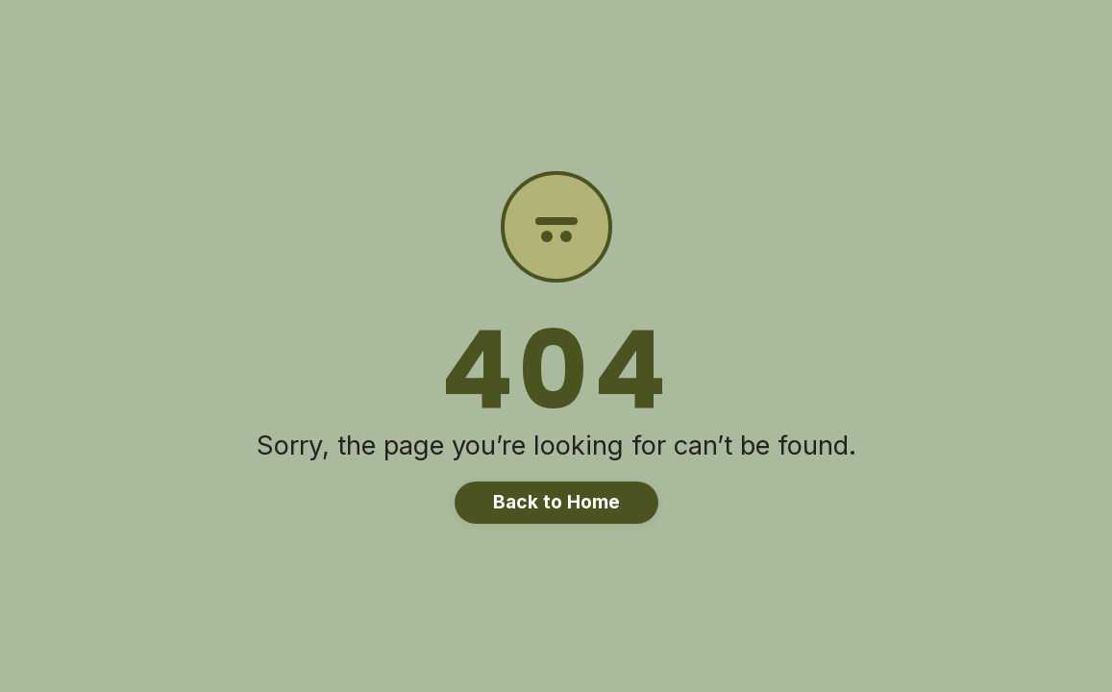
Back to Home (556, 501)
